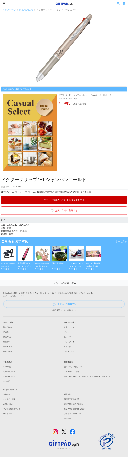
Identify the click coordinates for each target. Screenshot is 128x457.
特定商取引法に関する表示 (74, 409)
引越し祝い (7, 351)
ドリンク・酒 (69, 342)
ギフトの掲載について (11, 409)
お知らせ (6, 394)
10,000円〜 (7, 381)
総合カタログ (69, 327)
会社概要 (67, 418)
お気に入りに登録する (64, 210)
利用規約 (67, 394)
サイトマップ (8, 414)
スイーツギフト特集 (71, 372)
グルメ (66, 332)
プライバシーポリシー (72, 414)
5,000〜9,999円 (9, 376)
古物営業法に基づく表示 (73, 404)
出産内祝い (7, 347)
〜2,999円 (7, 367)
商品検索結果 (26, 10)
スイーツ (67, 337)
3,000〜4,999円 (9, 372)
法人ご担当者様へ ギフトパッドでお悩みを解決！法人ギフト (87, 376)
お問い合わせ (8, 404)
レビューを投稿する (64, 304)
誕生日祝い (7, 327)
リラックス (68, 347)
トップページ (9, 10)
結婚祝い (6, 332)
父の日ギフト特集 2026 (73, 367)
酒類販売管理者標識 (71, 399)
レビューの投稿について (14, 296)
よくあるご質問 (9, 399)
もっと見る (121, 241)
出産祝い (6, 342)
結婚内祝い (7, 337)
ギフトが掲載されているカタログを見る (64, 200)
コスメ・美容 (69, 351)
